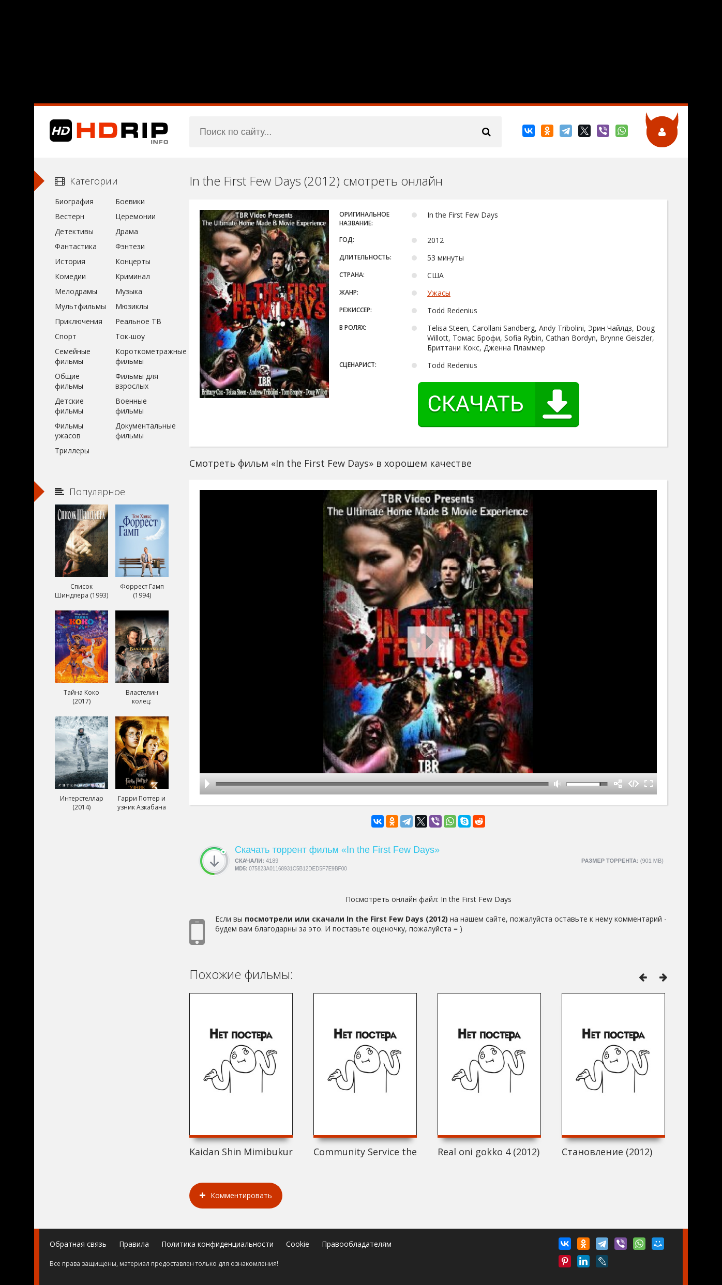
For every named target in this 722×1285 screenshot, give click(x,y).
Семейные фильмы (73, 356)
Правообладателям (357, 1244)
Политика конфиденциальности (217, 1244)
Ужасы (438, 293)
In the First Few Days (476, 899)
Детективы (74, 231)
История (70, 261)
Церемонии (135, 216)
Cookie (297, 1244)
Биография (74, 201)
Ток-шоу (130, 336)
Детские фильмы (69, 406)
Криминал (132, 276)
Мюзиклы (131, 306)
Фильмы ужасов (69, 430)
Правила (134, 1244)
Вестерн (69, 216)
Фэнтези (130, 246)
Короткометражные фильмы (142, 356)
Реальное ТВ (138, 321)
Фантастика (76, 246)
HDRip (101, 132)
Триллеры (72, 450)
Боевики (130, 201)
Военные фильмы (131, 406)
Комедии (70, 276)
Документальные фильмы (142, 430)
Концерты (133, 261)
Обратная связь (78, 1244)
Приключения (78, 321)
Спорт (66, 336)
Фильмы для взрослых (136, 381)
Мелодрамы (76, 291)
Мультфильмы (80, 306)
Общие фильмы (69, 381)
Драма (126, 231)
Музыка (128, 291)
